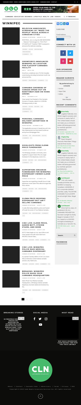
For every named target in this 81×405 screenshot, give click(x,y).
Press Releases (26, 51)
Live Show (31, 239)
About (10, 386)
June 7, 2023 (67, 202)
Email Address (61, 34)
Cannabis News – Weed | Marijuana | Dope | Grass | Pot (21, 2)
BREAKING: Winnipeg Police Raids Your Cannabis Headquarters (35, 273)
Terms (56, 386)
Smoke (61, 88)
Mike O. (24, 70)
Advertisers (46, 386)
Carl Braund (65, 178)
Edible (61, 94)
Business (29, 16)
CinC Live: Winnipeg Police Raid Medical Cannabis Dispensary (34, 249)
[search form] (66, 235)
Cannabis (9, 16)
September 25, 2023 (71, 133)
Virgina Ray (65, 137)
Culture (31, 49)
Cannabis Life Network (28, 37)
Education (19, 16)
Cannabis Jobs (32, 386)
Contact (54, 2)
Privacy (65, 386)
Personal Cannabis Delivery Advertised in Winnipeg (35, 121)
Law (52, 16)
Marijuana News (38, 49)
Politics (44, 135)
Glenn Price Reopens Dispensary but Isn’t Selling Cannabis (34, 201)
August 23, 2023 (66, 147)
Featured (36, 106)
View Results (66, 99)
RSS (73, 386)
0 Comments (26, 54)
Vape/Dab (62, 91)
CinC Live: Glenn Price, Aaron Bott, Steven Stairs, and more (35, 225)
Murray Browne (26, 125)
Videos (58, 16)
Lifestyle (37, 16)
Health (46, 16)
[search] (74, 235)
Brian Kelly (65, 111)
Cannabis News (45, 2)
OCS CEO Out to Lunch (63, 226)
